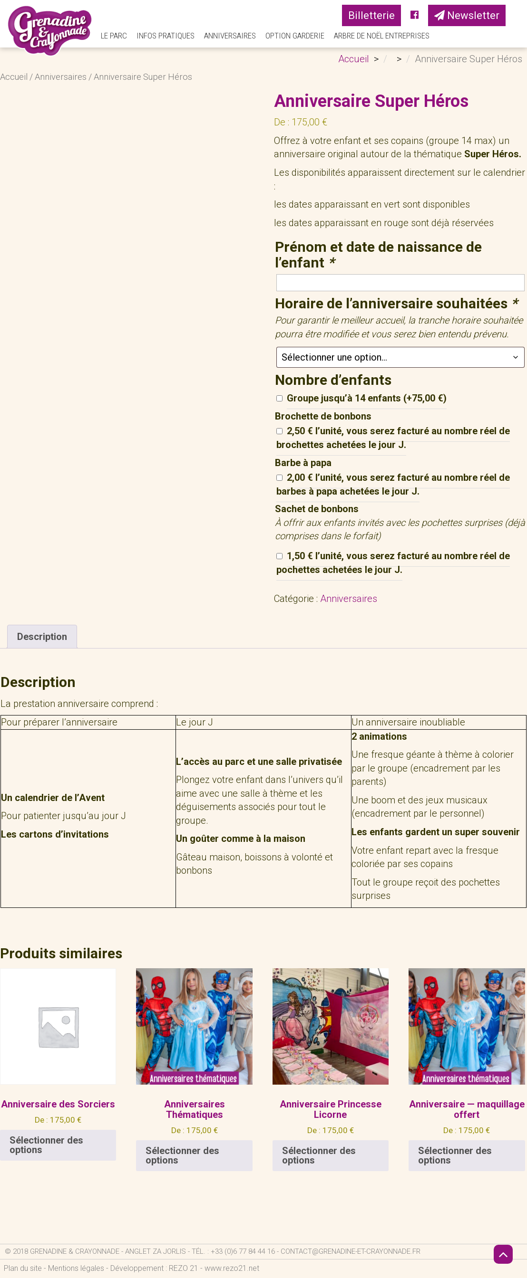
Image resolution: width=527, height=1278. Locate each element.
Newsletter (466, 15)
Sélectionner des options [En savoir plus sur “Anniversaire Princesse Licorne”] (319, 1155)
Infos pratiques (166, 35)
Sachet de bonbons (317, 509)
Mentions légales (76, 1268)
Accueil (14, 77)
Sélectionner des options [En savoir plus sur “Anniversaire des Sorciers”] (46, 1145)
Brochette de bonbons (323, 416)
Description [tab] (42, 636)
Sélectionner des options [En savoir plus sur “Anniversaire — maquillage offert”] (455, 1155)
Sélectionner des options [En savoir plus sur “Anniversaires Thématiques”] (182, 1155)
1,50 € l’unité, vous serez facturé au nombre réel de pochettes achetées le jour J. (393, 562)
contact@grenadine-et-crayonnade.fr (350, 1251)
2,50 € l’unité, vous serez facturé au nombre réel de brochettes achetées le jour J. (393, 437)
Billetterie (371, 15)
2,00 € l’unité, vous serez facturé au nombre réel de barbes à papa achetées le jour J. (393, 484)
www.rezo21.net (232, 1268)
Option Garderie (294, 35)
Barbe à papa (303, 462)
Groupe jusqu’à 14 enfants (367, 398)
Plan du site (23, 1268)
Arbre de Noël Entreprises (381, 35)
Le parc (114, 35)
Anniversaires (230, 35)
